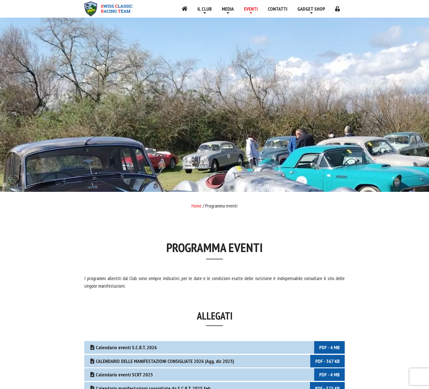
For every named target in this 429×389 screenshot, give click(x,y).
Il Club (204, 9)
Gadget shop (311, 9)
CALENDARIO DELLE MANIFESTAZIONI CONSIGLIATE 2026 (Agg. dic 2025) (217, 361)
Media (228, 9)
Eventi (251, 9)
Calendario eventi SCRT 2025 (217, 374)
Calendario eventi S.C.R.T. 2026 (217, 347)
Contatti (277, 9)
